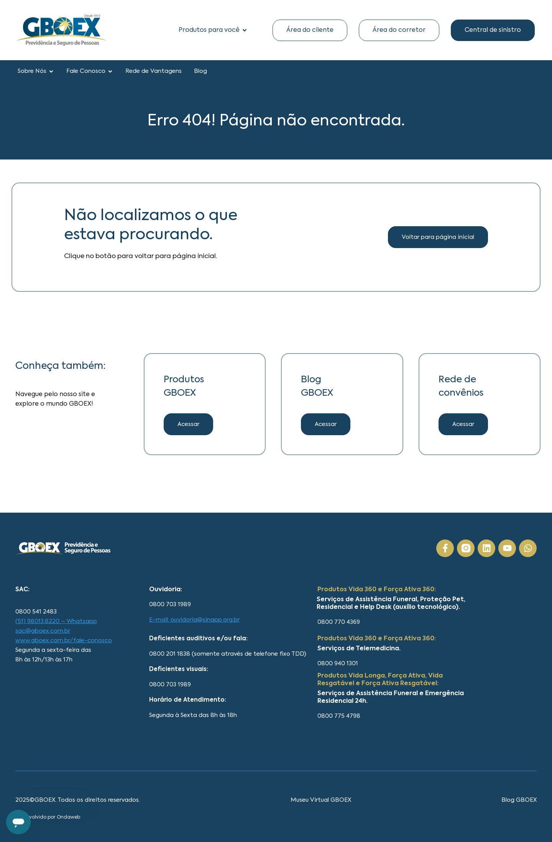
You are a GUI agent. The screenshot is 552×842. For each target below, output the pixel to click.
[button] (325, 424)
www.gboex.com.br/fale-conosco (63, 640)
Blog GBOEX (519, 800)
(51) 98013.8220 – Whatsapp (56, 621)
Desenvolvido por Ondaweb (47, 817)
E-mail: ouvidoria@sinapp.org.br (194, 620)
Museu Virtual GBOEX (321, 800)
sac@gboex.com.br (42, 631)
